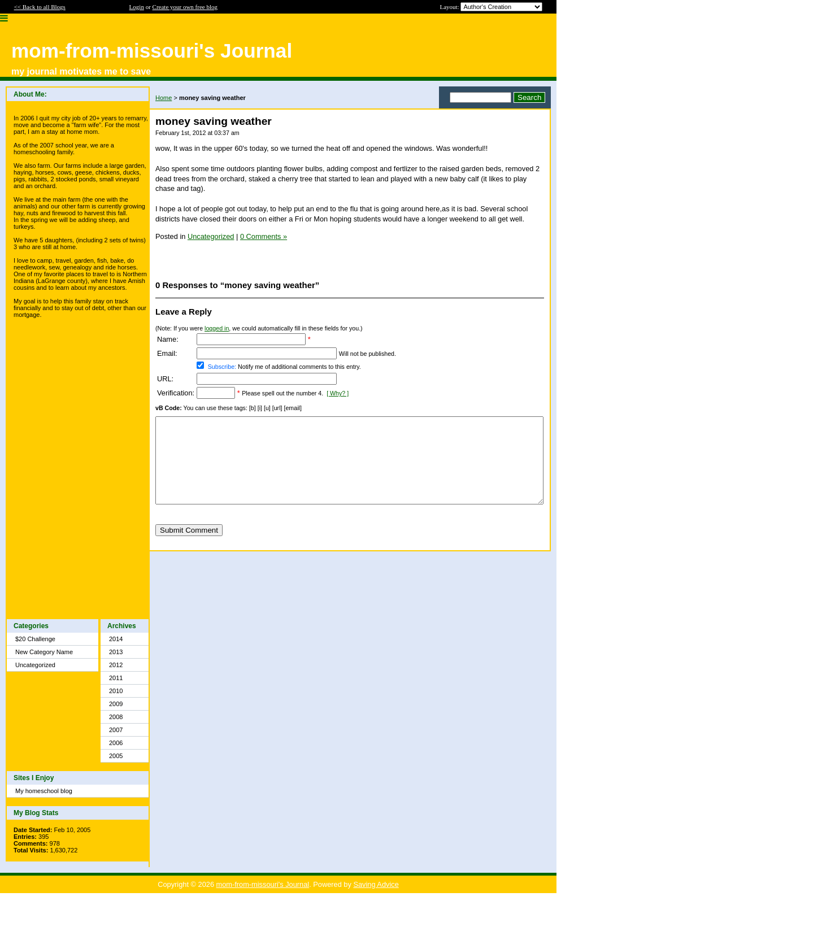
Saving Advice (375, 884)
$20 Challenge (35, 639)
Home (163, 97)
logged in (217, 328)
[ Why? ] (338, 393)
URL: (165, 379)
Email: (167, 353)
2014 (116, 639)
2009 (116, 703)
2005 (116, 755)
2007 (116, 729)
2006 (116, 742)
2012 (116, 664)
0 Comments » (263, 236)
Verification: (175, 393)
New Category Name (44, 652)
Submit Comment (189, 547)
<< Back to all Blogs (40, 6)
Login (136, 6)
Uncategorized (35, 664)
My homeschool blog (43, 790)
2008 (116, 716)
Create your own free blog (185, 6)
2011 (116, 677)
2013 (116, 652)
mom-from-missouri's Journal (263, 884)
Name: (168, 339)
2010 (116, 690)
